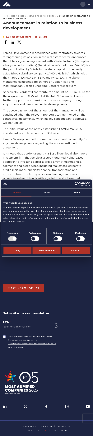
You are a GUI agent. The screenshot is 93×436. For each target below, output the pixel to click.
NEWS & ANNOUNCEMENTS (41, 16)
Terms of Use (46, 426)
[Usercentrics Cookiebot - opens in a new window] (77, 184)
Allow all (75, 250)
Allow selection (46, 250)
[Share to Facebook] (5, 42)
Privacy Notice (29, 426)
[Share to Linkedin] (12, 42)
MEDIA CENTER (18, 16)
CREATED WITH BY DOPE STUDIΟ (46, 430)
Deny (17, 250)
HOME (6, 16)
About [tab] (77, 192)
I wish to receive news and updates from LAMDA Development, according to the (30, 338)
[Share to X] (19, 42)
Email (6, 322)
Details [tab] (46, 192)
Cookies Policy (63, 426)
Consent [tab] (16, 192)
